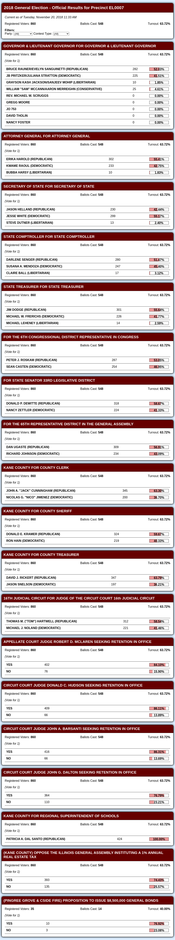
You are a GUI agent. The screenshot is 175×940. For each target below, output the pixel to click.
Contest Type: (42, 33)
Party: (9, 33)
